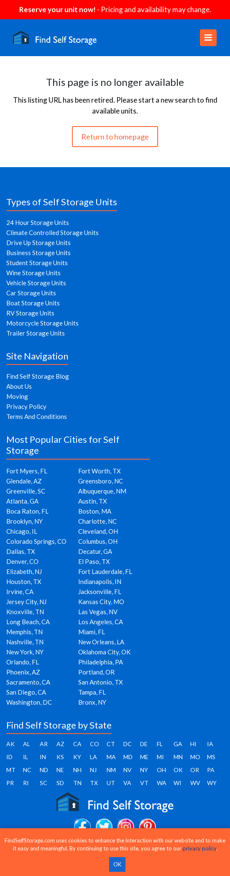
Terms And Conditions (36, 416)
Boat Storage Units (33, 303)
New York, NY (24, 652)
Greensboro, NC (100, 481)
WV (195, 782)
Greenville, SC (25, 491)
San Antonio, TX (100, 682)
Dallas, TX (20, 551)
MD (128, 756)
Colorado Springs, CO (36, 541)
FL (160, 743)
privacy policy (199, 848)
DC (127, 743)
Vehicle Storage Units (36, 283)
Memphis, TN (24, 632)
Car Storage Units (31, 293)
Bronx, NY (92, 702)
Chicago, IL (21, 531)
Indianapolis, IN (99, 581)
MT (10, 769)
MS (211, 756)
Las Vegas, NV (98, 611)
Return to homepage (115, 136)
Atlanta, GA (22, 501)
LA (93, 756)
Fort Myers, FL (26, 471)
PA (211, 769)
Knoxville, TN (25, 611)
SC (43, 782)
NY (144, 769)
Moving (17, 396)
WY (212, 782)
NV (127, 769)
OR (194, 769)
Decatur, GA (95, 551)
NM (111, 769)
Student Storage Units (37, 262)
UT (111, 782)
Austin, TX (92, 501)
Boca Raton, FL (27, 511)
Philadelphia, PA (100, 662)
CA (77, 743)
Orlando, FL (22, 662)
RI (26, 782)
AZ (60, 743)
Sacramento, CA (28, 682)
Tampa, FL (92, 692)
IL (25, 756)
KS (60, 756)
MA (111, 756)
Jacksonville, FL (99, 591)
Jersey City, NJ (26, 601)
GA (178, 743)
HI (193, 743)
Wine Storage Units (33, 272)
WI (177, 782)
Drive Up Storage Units (38, 242)
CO (94, 743)
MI (160, 756)
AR (44, 743)
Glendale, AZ (24, 481)
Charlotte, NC (97, 521)
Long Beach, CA (28, 621)
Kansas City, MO (101, 601)
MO (195, 756)
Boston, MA (94, 511)
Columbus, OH (98, 541)
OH (161, 769)
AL (26, 743)
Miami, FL (91, 632)
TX (94, 782)
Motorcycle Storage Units (42, 323)
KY (77, 756)
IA (210, 743)
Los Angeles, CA (100, 621)
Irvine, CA (19, 591)
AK (10, 743)
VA (127, 782)
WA (161, 782)
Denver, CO (22, 561)
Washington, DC (29, 702)
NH (77, 769)
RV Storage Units (30, 313)
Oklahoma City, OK (104, 652)
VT (144, 782)
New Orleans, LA (101, 642)
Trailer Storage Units (35, 333)
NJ (93, 769)
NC (27, 769)
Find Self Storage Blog (37, 376)
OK (178, 769)
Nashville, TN (24, 642)
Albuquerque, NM (102, 491)
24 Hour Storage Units (37, 222)
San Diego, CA (26, 692)
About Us (19, 386)
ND (44, 769)
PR (10, 782)
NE (60, 769)
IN (43, 756)
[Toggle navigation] (208, 38)
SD (60, 782)
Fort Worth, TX (99, 471)
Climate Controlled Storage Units (52, 232)
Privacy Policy (26, 406)
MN (178, 756)
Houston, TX (23, 581)
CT (111, 743)
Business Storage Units (38, 252)
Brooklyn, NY (24, 521)
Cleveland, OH (98, 531)
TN (77, 782)
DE (144, 743)
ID (9, 756)
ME (144, 756)
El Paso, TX (94, 561)
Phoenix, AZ (23, 672)
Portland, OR (96, 672)
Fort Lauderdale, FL (105, 571)
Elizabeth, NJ (24, 571)
